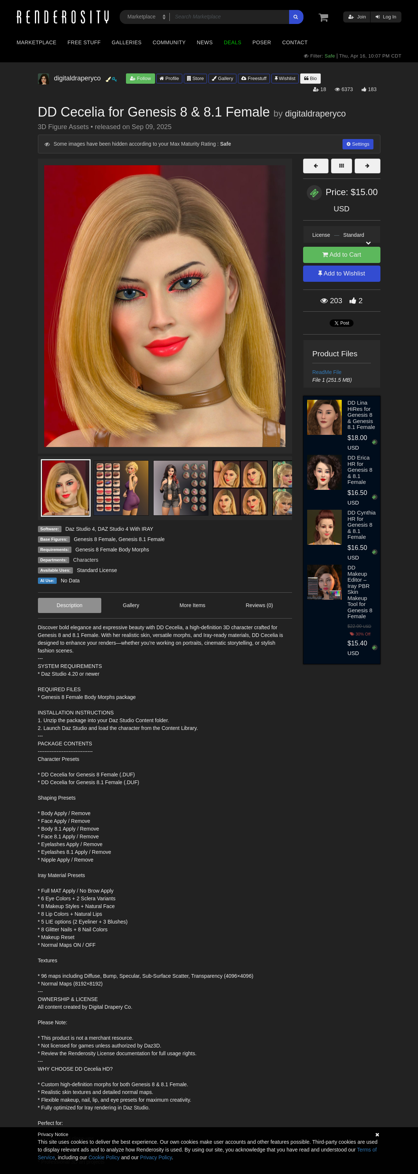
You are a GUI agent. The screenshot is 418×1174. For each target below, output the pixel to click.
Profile (169, 78)
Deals (233, 42)
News (204, 42)
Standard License (97, 570)
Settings (358, 144)
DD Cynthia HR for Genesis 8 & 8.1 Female (361, 524)
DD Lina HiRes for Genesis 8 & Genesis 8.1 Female (361, 414)
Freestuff (254, 78)
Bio (310, 78)
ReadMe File (326, 372)
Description (69, 605)
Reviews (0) (259, 605)
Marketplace (36, 42)
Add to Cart (341, 254)
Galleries (126, 42)
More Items (193, 605)
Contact (295, 42)
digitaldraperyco (315, 113)
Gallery (222, 78)
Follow (140, 78)
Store (195, 78)
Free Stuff (84, 42)
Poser (261, 42)
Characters (85, 560)
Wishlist (285, 78)
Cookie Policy (104, 1157)
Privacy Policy (156, 1157)
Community (169, 42)
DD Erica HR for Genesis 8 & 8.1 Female (359, 469)
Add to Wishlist (341, 273)
